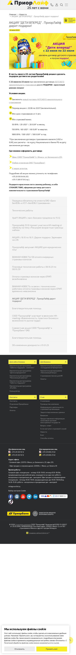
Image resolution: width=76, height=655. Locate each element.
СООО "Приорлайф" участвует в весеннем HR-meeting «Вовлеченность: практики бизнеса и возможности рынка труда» (35, 318)
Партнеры (14, 407)
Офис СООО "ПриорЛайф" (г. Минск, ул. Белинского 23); (37, 157)
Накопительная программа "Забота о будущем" (20, 382)
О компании (45, 401)
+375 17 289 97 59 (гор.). (21, 180)
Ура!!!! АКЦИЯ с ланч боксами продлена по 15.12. (36, 217)
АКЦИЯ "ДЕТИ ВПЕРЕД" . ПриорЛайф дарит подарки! (34, 299)
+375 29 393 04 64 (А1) (20, 177)
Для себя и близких (17, 362)
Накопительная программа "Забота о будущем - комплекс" (22, 367)
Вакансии (44, 415)
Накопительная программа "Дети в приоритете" (20, 372)
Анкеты (43, 379)
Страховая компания (23, 524)
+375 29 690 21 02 (48, 452)
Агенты (12, 410)
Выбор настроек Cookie (17, 491)
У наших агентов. (20, 168)
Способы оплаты (47, 438)
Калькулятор (15, 391)
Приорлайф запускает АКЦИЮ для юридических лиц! (36, 248)
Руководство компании (49, 404)
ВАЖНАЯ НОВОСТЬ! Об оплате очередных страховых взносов (32, 258)
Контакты (13, 397)
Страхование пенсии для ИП (51, 376)
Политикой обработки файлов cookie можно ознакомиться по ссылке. (31, 643)
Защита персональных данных (52, 412)
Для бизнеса (45, 362)
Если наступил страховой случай (53, 429)
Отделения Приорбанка (19, 404)
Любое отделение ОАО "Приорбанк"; (28, 163)
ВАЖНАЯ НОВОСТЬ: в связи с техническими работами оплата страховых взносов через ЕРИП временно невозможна (37, 288)
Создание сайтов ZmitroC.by (38, 533)
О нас (42, 397)
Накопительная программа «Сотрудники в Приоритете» (51, 367)
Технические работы (22, 210)
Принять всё (51, 649)
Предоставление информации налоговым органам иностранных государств (52, 420)
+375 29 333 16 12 (17, 452)
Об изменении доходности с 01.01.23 (30, 345)
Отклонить (19, 649)
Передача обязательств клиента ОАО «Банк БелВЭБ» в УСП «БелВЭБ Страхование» (34, 201)
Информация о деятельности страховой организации (52, 408)
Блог (42, 435)
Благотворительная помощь (26, 308)
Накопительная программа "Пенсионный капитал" (20, 377)
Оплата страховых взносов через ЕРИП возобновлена (31, 277)
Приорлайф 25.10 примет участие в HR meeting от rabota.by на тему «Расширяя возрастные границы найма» (37, 227)
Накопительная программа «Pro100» (20, 387)
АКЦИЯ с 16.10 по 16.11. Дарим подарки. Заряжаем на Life (37, 238)
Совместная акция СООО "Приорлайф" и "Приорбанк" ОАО (32, 329)
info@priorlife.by (14, 486)
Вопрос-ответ (45, 426)
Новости (43, 432)
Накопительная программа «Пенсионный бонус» (51, 372)
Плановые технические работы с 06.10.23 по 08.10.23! (34, 267)
